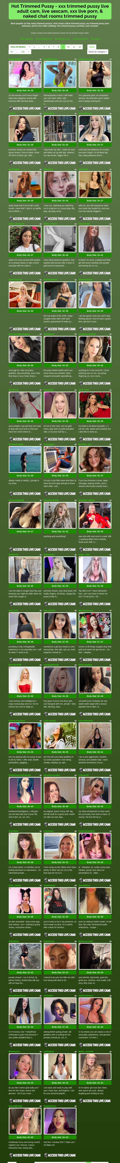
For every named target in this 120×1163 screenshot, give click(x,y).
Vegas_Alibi (84, 531)
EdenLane (48, 164)
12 (80, 47)
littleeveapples (85, 637)
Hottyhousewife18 (87, 321)
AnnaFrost (14, 374)
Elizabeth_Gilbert (87, 480)
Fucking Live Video (80, 39)
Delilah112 (14, 531)
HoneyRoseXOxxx (17, 952)
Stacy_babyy (15, 847)
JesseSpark (49, 426)
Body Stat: (25, 88)
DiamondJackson (17, 690)
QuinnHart (48, 374)
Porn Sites (95, 39)
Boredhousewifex (52, 742)
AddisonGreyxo (86, 952)
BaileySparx (49, 531)
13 (11, 52)
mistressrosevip (86, 59)
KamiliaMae (14, 164)
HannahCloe (49, 585)
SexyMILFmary (51, 59)
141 (23, 52)
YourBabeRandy (51, 637)
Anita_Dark (84, 374)
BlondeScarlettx (51, 480)
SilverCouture (15, 269)
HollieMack (49, 1005)
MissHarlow (14, 1005)
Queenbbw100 (15, 1057)
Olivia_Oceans (51, 216)
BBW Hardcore (26, 39)
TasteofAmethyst (87, 795)
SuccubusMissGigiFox (19, 321)
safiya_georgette (17, 216)
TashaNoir (48, 952)
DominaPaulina (86, 690)
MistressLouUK (86, 900)
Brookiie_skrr (85, 426)
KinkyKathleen (51, 269)
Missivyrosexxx (86, 585)
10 (68, 47)
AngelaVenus (50, 1057)
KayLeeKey (49, 111)
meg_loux (13, 585)
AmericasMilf (15, 59)
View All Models (18, 47)
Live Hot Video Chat (44, 39)
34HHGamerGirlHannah (20, 742)
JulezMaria (14, 900)
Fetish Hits (70, 1159)
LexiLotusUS (50, 690)
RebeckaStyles (86, 269)
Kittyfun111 (49, 900)
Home (91, 47)
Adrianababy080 (16, 480)
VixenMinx (14, 795)
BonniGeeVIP (15, 637)
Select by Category (97, 52)
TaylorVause (49, 847)
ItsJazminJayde (16, 426)
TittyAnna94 (84, 216)
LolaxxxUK (84, 742)
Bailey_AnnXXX (86, 1005)
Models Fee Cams (62, 39)
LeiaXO (12, 111)
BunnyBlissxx (85, 111)
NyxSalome (49, 321)
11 (74, 47)
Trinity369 (83, 164)
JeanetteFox (84, 847)
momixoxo (49, 795)
